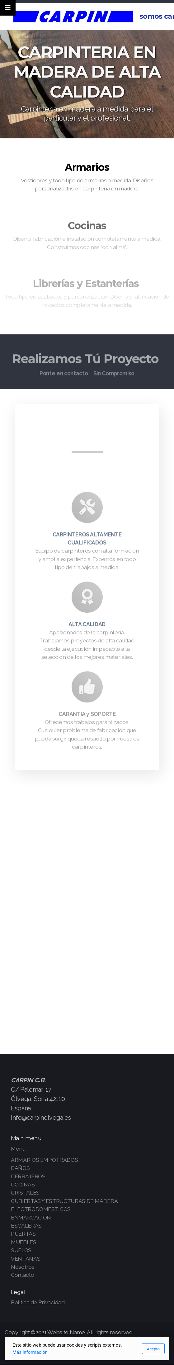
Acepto (153, 1349)
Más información (30, 1352)
